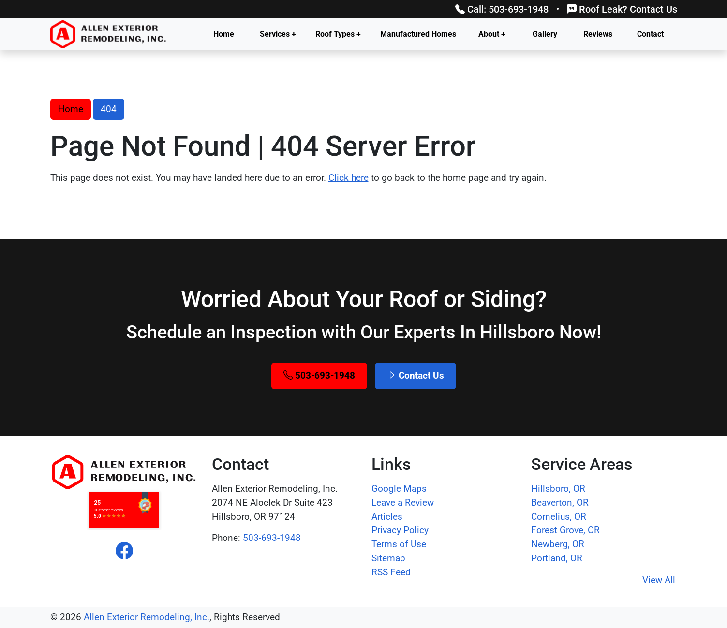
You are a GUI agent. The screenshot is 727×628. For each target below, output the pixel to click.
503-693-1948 (319, 375)
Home (223, 34)
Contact (650, 34)
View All (658, 579)
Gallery (545, 34)
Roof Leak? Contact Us (622, 9)
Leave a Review (402, 502)
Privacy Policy (400, 530)
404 (109, 109)
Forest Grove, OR (565, 530)
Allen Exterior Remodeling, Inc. (146, 617)
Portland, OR (556, 558)
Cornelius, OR (558, 516)
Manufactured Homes (418, 34)
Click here (348, 177)
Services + (278, 34)
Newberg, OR (557, 544)
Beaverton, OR (560, 502)
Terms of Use (398, 544)
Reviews (597, 34)
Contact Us (415, 375)
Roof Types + (338, 34)
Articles (386, 516)
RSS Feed (391, 572)
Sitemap (388, 558)
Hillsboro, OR (558, 488)
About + (491, 34)
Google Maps (399, 488)
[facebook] (124, 551)
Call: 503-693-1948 (502, 9)
